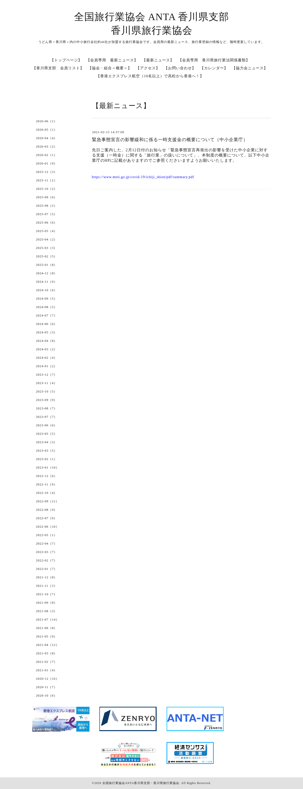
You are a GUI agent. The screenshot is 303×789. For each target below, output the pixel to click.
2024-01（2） (46, 366)
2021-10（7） (46, 594)
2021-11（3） (46, 586)
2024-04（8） (46, 341)
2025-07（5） (46, 214)
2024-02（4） (46, 357)
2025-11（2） (46, 180)
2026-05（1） (46, 129)
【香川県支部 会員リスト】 (58, 68)
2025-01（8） (46, 265)
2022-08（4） (46, 510)
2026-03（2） (46, 146)
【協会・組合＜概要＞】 (110, 68)
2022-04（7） (46, 543)
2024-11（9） (46, 281)
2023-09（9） (46, 400)
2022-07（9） (46, 518)
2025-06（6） (46, 222)
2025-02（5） (46, 256)
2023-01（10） (47, 467)
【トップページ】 (66, 60)
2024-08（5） (46, 307)
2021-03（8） (46, 653)
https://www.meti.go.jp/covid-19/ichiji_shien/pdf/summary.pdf (143, 177)
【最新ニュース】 (158, 60)
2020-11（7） (46, 687)
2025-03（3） (46, 248)
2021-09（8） (46, 602)
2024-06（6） (46, 324)
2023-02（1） (46, 459)
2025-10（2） (46, 189)
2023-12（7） (46, 374)
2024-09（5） (46, 298)
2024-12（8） (46, 273)
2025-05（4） (46, 231)
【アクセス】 (148, 68)
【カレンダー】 (214, 68)
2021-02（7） (46, 662)
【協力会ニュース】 (250, 68)
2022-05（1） (46, 535)
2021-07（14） (47, 619)
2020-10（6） (46, 695)
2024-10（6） (46, 290)
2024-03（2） (46, 349)
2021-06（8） (46, 628)
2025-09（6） (46, 197)
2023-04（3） (46, 442)
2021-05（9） (46, 636)
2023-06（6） (46, 425)
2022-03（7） (46, 552)
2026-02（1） (46, 155)
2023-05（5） (46, 433)
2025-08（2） (46, 205)
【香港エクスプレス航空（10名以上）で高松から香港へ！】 (150, 76)
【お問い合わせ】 (180, 68)
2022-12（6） (46, 476)
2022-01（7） (46, 569)
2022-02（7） (46, 560)
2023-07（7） (46, 417)
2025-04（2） (46, 239)
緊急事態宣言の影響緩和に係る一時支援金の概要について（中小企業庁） (170, 139)
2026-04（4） (46, 138)
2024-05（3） (46, 332)
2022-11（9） (46, 484)
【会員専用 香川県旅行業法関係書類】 (214, 60)
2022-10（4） (46, 493)
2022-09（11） (47, 501)
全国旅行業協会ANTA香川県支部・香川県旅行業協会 (140, 783)
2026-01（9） (46, 163)
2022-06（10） (47, 526)
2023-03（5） (46, 450)
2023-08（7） (46, 408)
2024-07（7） (46, 315)
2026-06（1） (46, 121)
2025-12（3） (46, 172)
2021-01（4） (46, 670)
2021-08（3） (46, 611)
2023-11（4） (46, 383)
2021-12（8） (46, 577)
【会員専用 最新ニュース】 (112, 60)
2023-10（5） (46, 391)
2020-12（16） (47, 678)
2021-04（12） (47, 645)
